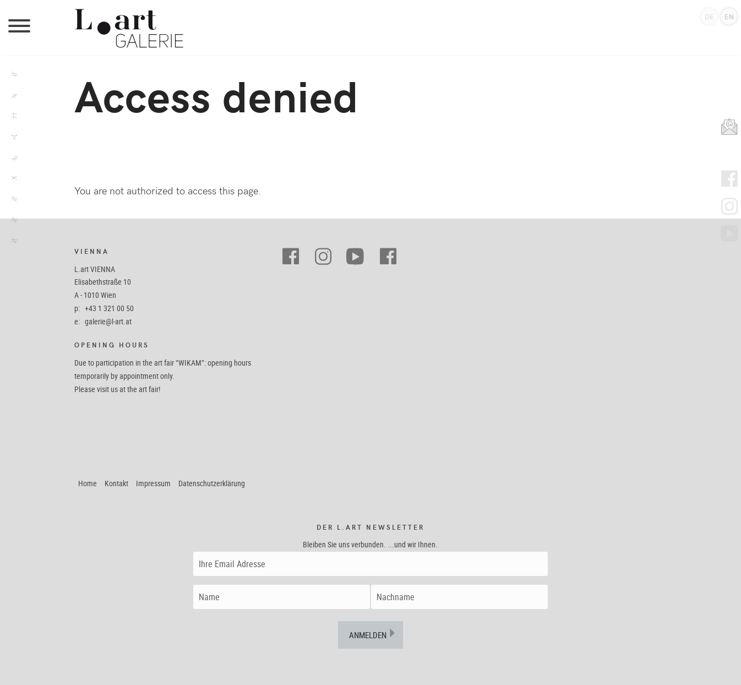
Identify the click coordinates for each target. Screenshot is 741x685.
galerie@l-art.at (108, 321)
